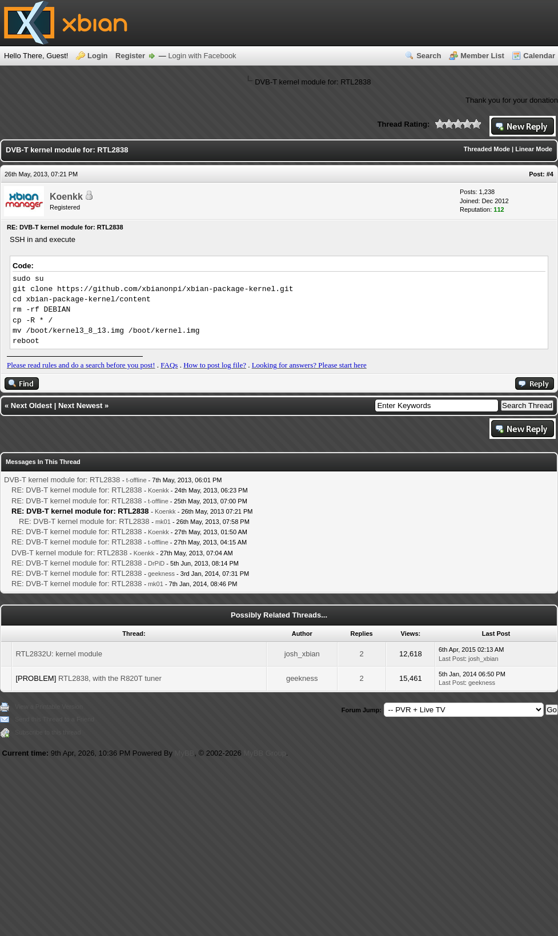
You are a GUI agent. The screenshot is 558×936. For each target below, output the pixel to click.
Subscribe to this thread (48, 732)
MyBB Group (264, 753)
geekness (161, 573)
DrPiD (156, 563)
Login (97, 55)
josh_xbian (302, 653)
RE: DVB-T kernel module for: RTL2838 (76, 490)
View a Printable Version (49, 706)
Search (428, 55)
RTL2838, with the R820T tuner (110, 678)
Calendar (539, 55)
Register (130, 55)
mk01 (163, 521)
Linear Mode (533, 149)
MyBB (185, 753)
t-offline (136, 480)
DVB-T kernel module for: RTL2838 (62, 479)
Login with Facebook (202, 55)
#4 (550, 174)
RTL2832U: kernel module (58, 653)
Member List (482, 55)
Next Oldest (31, 405)
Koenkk (66, 196)
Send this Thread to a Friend (54, 719)
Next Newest (80, 405)
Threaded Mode (487, 149)
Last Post (452, 658)
